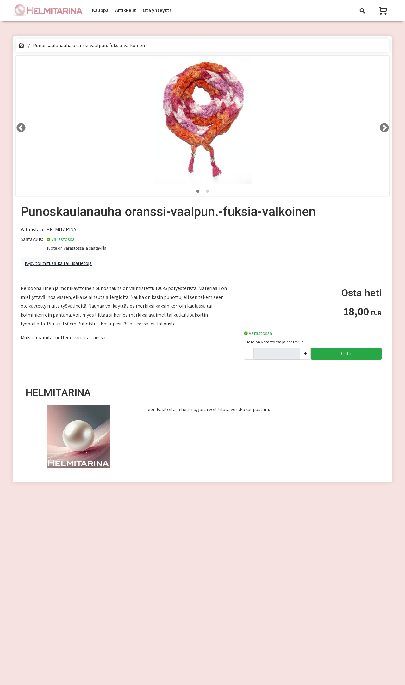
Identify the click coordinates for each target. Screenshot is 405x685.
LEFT (19, 126)
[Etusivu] (21, 45)
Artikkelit (125, 10)
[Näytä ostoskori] (383, 10)
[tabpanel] (202, 121)
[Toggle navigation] (362, 10)
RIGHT (382, 126)
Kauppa (100, 10)
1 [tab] (198, 191)
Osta (346, 353)
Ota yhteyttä (157, 10)
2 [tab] (207, 191)
